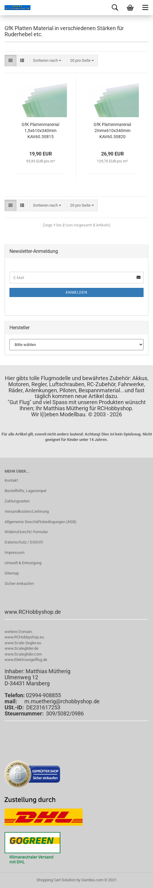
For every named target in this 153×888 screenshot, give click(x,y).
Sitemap (12, 573)
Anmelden (76, 292)
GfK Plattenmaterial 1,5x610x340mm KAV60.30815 (40, 130)
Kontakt (11, 480)
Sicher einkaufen (19, 583)
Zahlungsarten (17, 501)
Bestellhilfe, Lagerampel (25, 490)
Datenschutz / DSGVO (24, 542)
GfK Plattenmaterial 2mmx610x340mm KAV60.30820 (112, 130)
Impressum (14, 552)
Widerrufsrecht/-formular (26, 532)
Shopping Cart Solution (56, 880)
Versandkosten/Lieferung (27, 511)
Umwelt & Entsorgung (23, 563)
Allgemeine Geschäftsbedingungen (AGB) (40, 521)
